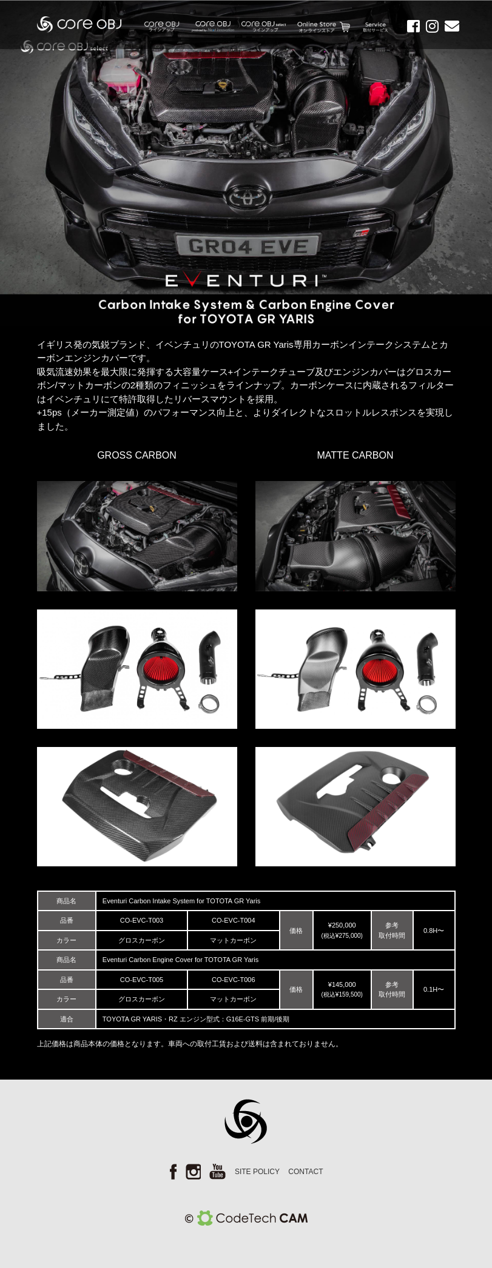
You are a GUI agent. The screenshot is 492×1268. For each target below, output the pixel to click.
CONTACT (305, 1171)
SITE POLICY (257, 1171)
